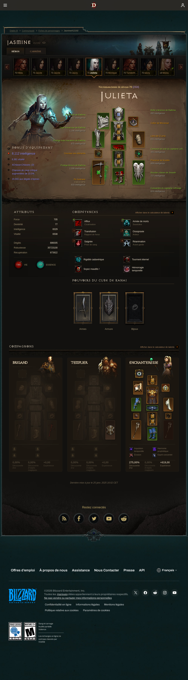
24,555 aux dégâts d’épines (23, 179)
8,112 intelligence (21, 154)
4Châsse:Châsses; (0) (21, 165)
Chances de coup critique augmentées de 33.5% (22, 172)
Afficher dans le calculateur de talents (154, 212)
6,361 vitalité (16, 159)
